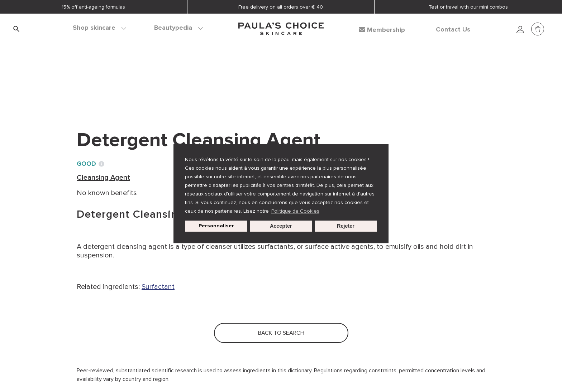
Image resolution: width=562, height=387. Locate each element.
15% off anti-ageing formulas (93, 7)
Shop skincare (99, 28)
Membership (382, 29)
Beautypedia (178, 28)
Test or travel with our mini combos (468, 7)
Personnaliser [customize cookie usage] (216, 226)
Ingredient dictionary (111, 78)
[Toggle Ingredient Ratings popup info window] (101, 164)
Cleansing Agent (178, 78)
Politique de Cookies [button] (295, 211)
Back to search (109, 93)
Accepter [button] (281, 226)
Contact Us (453, 30)
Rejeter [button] (345, 226)
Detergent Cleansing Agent (255, 78)
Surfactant (158, 286)
